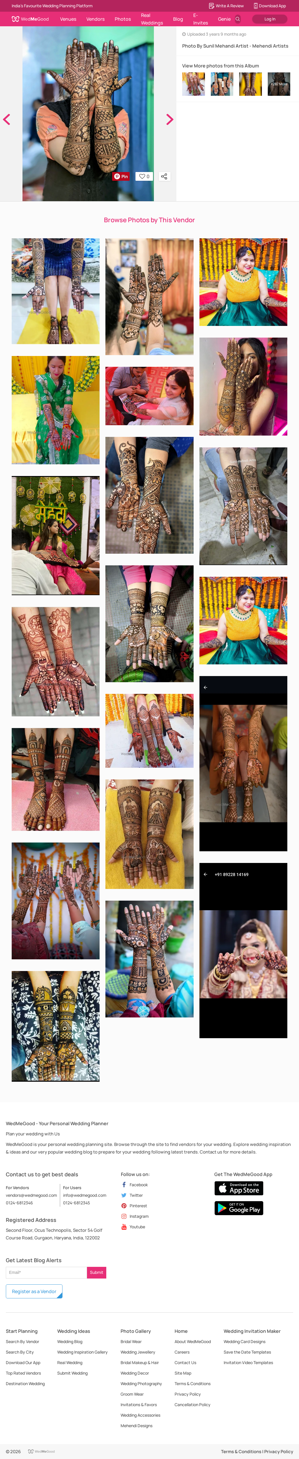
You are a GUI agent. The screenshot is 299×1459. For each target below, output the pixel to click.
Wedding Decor (135, 1373)
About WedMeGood (193, 1341)
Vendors (95, 19)
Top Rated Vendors (23, 1373)
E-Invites (200, 19)
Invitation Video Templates (248, 1362)
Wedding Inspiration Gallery (82, 1352)
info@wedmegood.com (84, 1195)
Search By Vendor (22, 1341)
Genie (224, 19)
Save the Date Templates (247, 1352)
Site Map (183, 1373)
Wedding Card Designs (244, 1341)
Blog (178, 19)
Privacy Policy (188, 1394)
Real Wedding (69, 1362)
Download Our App (23, 1362)
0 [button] (144, 176)
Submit (96, 1272)
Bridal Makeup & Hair (140, 1362)
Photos (123, 19)
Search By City (20, 1352)
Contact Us (185, 1362)
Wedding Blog (69, 1341)
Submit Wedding (72, 1373)
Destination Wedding (25, 1383)
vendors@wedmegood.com (31, 1195)
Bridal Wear (131, 1341)
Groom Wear (132, 1394)
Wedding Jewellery (138, 1352)
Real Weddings (152, 19)
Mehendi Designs (136, 1425)
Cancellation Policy (193, 1404)
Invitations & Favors (139, 1404)
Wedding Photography (141, 1383)
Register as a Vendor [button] (34, 1291)
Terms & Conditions (193, 1383)
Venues (68, 19)
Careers (182, 1352)
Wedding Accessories (140, 1415)
